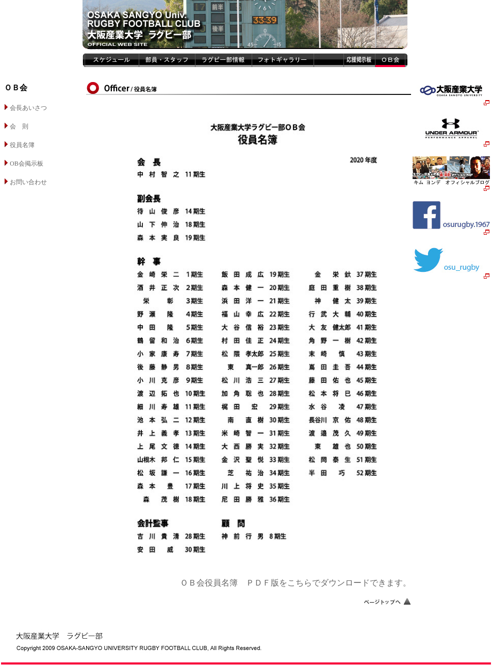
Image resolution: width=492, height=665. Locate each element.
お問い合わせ (25, 182)
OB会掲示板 (23, 163)
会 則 (16, 126)
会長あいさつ (25, 107)
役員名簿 (19, 145)
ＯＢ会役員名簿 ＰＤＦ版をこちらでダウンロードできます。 (295, 582)
